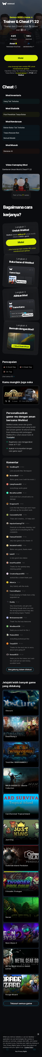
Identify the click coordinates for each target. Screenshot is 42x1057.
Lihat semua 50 (7, 376)
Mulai (20, 58)
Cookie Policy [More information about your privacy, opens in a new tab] (28, 1047)
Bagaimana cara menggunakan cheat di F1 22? (21, 443)
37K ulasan (13, 39)
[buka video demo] (21, 182)
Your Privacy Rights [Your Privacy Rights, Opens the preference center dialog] (21, 1051)
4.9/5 (13, 36)
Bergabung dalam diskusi (20, 669)
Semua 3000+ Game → (21, 17)
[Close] (38, 1034)
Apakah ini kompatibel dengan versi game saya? (20, 449)
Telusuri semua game (21, 1003)
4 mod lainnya (21, 73)
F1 (23, 195)
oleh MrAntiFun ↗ (28, 46)
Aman (13, 43)
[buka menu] (38, 3)
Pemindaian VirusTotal (13, 46)
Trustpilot (10, 437)
